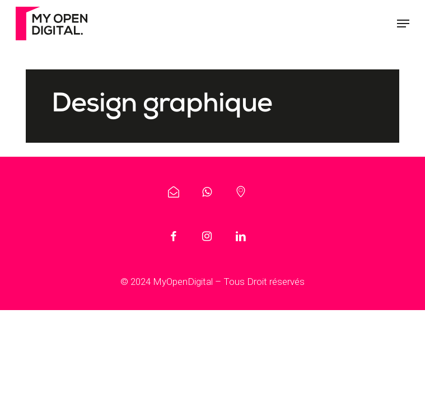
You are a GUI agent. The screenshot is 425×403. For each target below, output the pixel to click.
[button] (403, 23)
